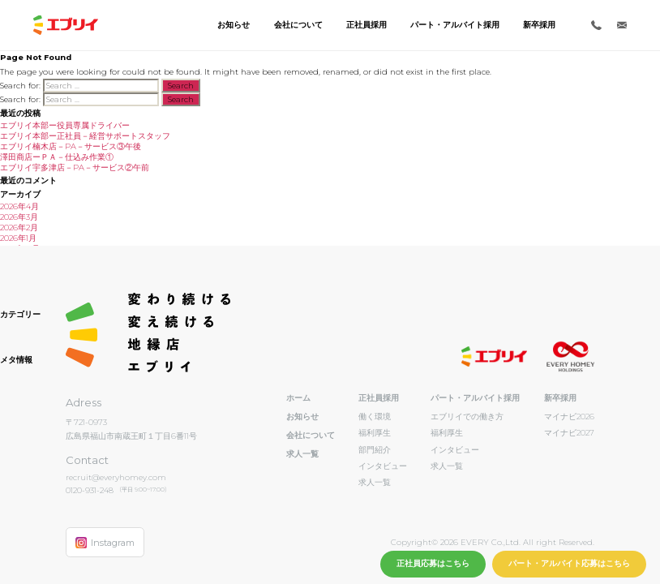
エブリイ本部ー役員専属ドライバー (65, 125)
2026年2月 (19, 227)
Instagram (105, 542)
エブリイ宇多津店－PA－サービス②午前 (74, 167)
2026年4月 (19, 206)
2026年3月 (19, 217)
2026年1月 (18, 238)
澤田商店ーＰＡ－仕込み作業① (57, 156)
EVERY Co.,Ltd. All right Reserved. (526, 542)
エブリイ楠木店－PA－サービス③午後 (70, 146)
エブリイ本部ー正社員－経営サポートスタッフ (85, 135)
